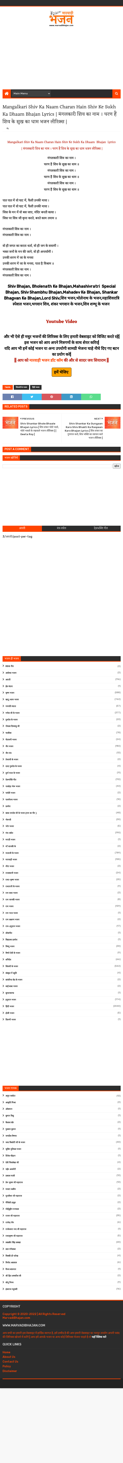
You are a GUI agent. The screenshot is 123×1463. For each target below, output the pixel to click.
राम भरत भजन (12, 913)
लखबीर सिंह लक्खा (13, 1242)
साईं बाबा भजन (12, 986)
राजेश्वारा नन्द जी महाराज (16, 1229)
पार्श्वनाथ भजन (12, 799)
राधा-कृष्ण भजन (12, 880)
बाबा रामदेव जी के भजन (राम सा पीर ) (21, 813)
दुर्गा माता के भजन (13, 773)
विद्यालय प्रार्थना (11, 939)
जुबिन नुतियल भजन (13, 1149)
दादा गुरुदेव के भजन (14, 766)
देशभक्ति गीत (11, 779)
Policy (7, 1366)
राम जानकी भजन (12, 899)
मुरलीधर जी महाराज (14, 1196)
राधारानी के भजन (12, 886)
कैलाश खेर (10, 1122)
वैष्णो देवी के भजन (13, 953)
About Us (9, 1357)
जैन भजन (9, 746)
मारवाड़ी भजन (11, 859)
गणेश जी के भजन (12, 713)
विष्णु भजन (10, 946)
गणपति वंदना (11, 706)
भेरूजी (8, 820)
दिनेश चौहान (10, 1156)
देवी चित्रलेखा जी (12, 1162)
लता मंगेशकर (11, 1249)
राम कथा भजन (12, 893)
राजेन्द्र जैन (10, 1222)
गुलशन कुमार (11, 1129)
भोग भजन (10, 826)
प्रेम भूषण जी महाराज (14, 1182)
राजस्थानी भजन (12, 873)
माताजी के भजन (12, 853)
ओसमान (9, 1109)
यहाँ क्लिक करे (99, 1337)
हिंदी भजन (36, 387)
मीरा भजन (10, 866)
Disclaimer (10, 1371)
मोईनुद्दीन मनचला (12, 1209)
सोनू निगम (10, 1282)
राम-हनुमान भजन (13, 926)
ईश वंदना (9, 686)
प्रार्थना (8, 806)
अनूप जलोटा (10, 1096)
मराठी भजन (10, 839)
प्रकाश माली (10, 1176)
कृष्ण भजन (10, 693)
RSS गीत (10, 666)
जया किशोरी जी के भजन (15, 1142)
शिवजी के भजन (21, 387)
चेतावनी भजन (11, 739)
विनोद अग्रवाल (11, 1262)
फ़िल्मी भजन (11, 1019)
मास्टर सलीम (11, 1189)
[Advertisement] (63, 56)
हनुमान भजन (11, 999)
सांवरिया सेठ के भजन (14, 980)
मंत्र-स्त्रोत (9, 833)
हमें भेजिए (61, 372)
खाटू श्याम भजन (12, 699)
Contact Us (10, 1361)
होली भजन (10, 1013)
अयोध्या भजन (11, 673)
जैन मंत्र (8, 753)
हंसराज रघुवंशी (11, 1289)
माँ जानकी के (11, 846)
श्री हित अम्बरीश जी (13, 1276)
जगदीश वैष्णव (11, 1136)
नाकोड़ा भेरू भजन (13, 786)
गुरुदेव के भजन (12, 719)
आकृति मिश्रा (11, 1102)
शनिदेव (8, 959)
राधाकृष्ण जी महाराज (14, 1236)
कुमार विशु (10, 1116)
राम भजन (9, 906)
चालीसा (8, 733)
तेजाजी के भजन (12, 759)
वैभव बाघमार (11, 1269)
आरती (8, 679)
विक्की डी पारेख (12, 1256)
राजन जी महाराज (12, 1216)
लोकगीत (9, 933)
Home (6, 1352)
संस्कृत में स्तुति (11, 973)
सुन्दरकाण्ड (10, 993)
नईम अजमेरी (11, 1169)
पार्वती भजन (10, 793)
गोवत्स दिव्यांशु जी (12, 726)
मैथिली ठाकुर (11, 1202)
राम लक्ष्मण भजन (12, 919)
